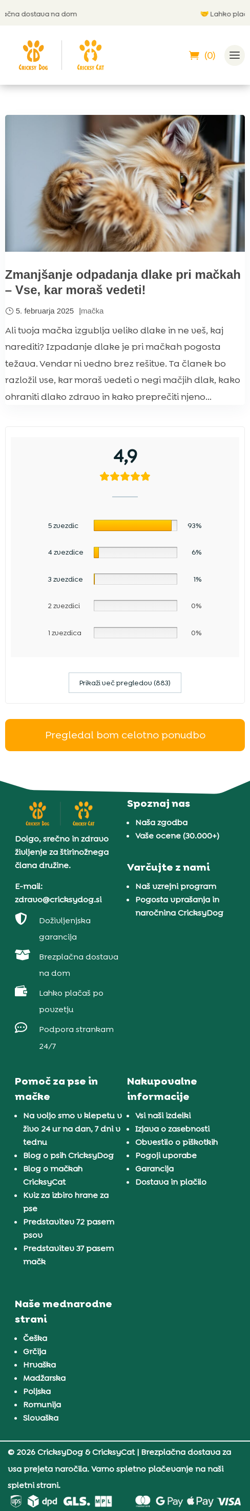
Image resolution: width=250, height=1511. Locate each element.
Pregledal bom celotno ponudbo (125, 734)
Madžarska (44, 1378)
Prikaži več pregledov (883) (125, 682)
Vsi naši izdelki (163, 1115)
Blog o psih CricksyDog (68, 1155)
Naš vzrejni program (175, 886)
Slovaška (40, 1417)
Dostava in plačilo (170, 1182)
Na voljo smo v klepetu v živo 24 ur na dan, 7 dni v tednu (72, 1128)
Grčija (34, 1351)
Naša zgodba (161, 822)
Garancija (154, 1168)
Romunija (42, 1404)
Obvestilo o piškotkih (176, 1142)
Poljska (37, 1391)
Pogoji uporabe (166, 1155)
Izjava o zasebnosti (172, 1128)
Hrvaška (39, 1364)
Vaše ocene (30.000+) (177, 835)
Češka (35, 1338)
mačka (92, 310)
